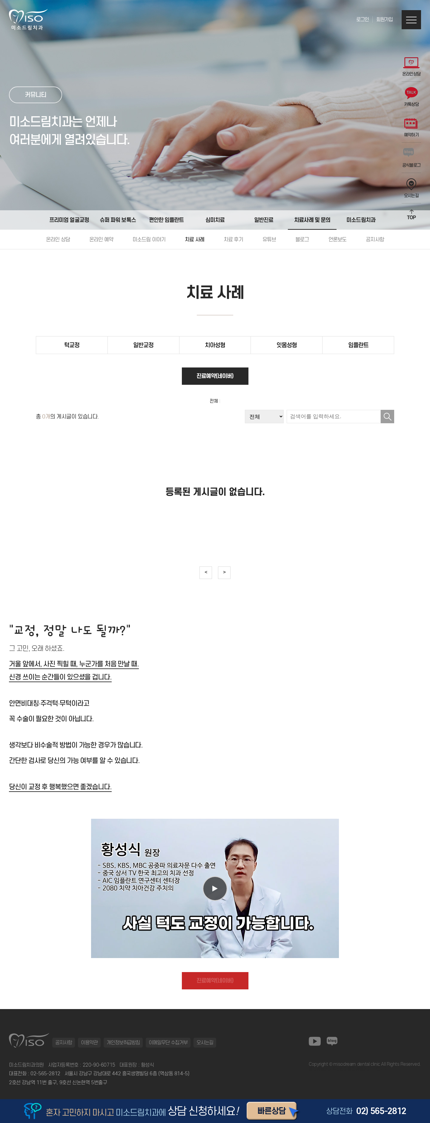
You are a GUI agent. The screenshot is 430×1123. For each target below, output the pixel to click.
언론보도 (337, 239)
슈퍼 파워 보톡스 (118, 219)
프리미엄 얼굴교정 (69, 219)
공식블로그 (411, 158)
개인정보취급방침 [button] (123, 1042)
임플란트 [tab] (358, 345)
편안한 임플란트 (166, 219)
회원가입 (384, 19)
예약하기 (411, 128)
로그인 (362, 19)
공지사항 (375, 239)
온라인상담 (411, 67)
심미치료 (215, 219)
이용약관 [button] (89, 1042)
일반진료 (263, 219)
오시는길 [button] (204, 1042)
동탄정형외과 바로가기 (368, 1069)
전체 (214, 401)
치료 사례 (194, 239)
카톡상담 (411, 97)
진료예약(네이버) (215, 375)
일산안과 (340, 1069)
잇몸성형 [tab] (287, 345)
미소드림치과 (360, 219)
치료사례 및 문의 (312, 219)
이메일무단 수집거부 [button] (168, 1042)
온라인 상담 (58, 239)
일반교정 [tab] (143, 345)
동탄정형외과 (320, 1069)
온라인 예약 (101, 239)
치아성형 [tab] (215, 345)
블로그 (302, 239)
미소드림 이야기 (149, 239)
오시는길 (411, 188)
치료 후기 (233, 239)
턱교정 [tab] (71, 345)
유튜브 (269, 239)
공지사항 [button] (63, 1042)
